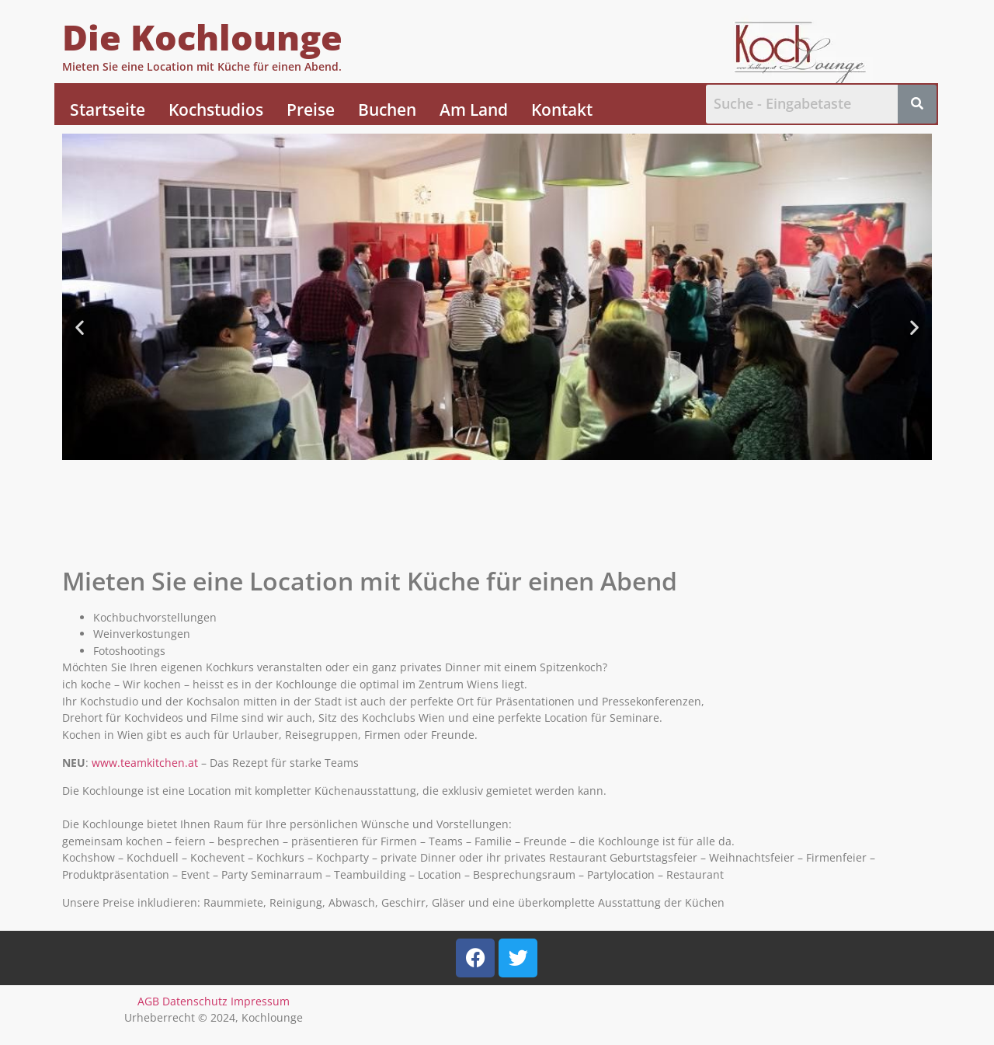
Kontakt (562, 109)
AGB (148, 1001)
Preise (311, 109)
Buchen (387, 109)
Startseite (107, 109)
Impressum (260, 1001)
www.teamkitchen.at (145, 762)
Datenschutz (195, 1001)
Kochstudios (216, 109)
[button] (79, 327)
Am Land (474, 109)
